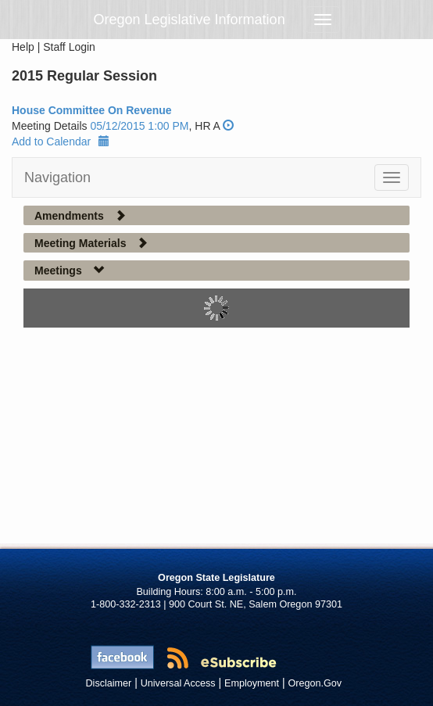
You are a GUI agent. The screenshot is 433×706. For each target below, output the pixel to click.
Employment (251, 683)
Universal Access (178, 683)
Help (23, 47)
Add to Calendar (60, 141)
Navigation (57, 177)
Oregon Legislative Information (189, 19)
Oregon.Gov (315, 683)
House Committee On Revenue (92, 110)
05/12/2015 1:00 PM (139, 126)
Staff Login (69, 47)
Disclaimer (109, 683)
